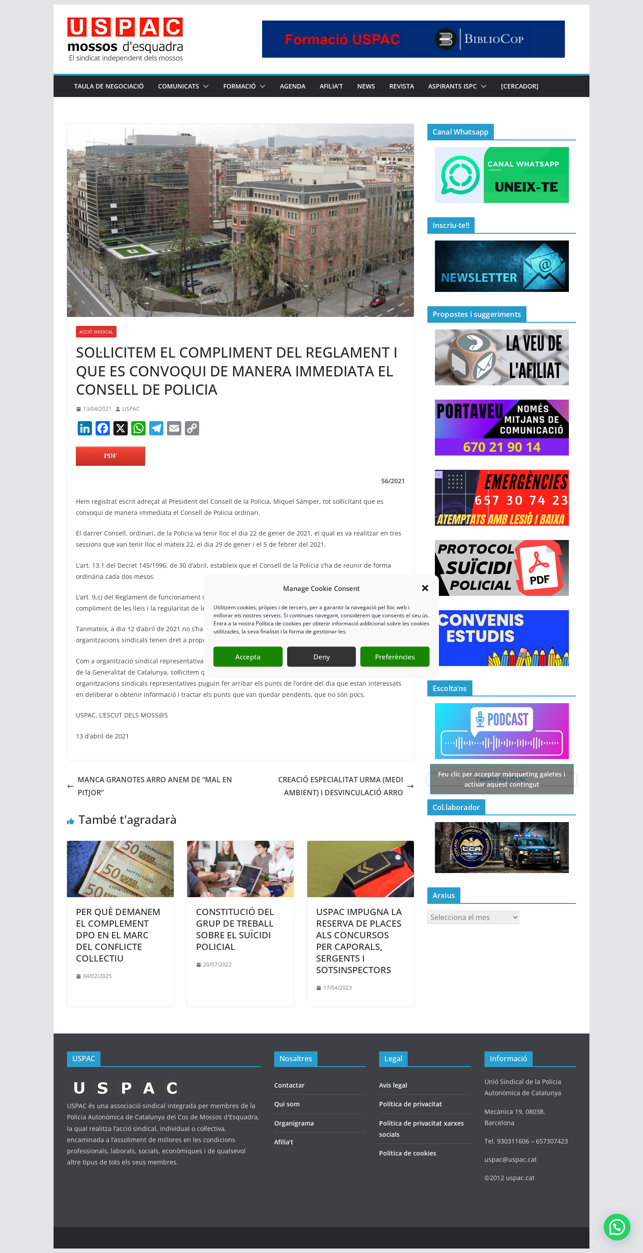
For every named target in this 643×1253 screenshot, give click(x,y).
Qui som (287, 1104)
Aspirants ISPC (452, 86)
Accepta (248, 656)
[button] (425, 588)
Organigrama (294, 1123)
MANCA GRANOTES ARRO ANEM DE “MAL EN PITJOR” (149, 786)
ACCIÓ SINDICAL (96, 332)
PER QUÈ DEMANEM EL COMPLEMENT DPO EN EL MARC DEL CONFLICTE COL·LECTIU (118, 935)
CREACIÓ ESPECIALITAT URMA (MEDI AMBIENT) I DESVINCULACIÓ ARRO (346, 786)
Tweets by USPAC (502, 779)
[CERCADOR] (520, 86)
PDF (110, 456)
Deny (321, 656)
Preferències (395, 656)
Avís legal (393, 1085)
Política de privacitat (410, 1104)
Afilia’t (283, 1142)
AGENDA (292, 86)
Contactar (289, 1085)
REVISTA (401, 86)
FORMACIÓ (239, 86)
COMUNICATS (178, 86)
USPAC (131, 409)
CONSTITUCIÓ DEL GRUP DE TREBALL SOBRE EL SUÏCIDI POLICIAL (235, 929)
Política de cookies (407, 1153)
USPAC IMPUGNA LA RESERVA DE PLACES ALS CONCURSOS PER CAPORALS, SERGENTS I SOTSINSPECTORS (359, 941)
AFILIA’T (331, 86)
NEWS (366, 86)
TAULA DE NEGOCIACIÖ (109, 86)
